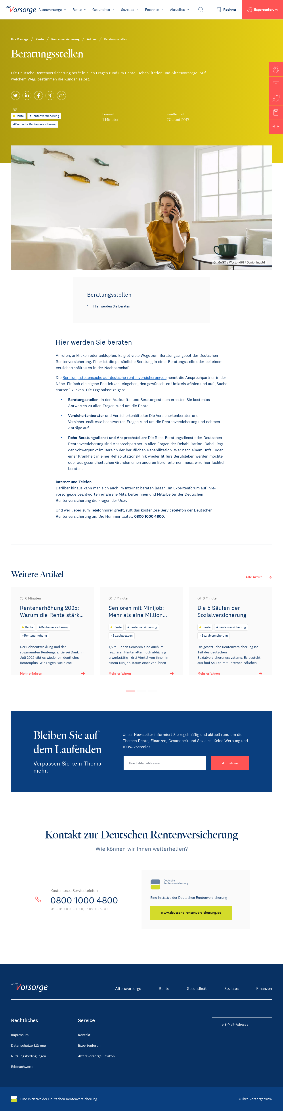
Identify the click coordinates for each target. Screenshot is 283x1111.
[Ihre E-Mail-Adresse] (165, 763)
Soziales (231, 988)
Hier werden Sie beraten (111, 306)
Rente (164, 988)
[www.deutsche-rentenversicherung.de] (191, 913)
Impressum (20, 1035)
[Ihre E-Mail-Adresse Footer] (242, 1024)
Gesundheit (197, 988)
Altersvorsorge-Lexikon (96, 1056)
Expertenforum (89, 1045)
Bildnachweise (22, 1067)
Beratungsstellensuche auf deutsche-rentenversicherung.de (114, 377)
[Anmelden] (230, 763)
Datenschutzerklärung (28, 1045)
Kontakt (84, 1035)
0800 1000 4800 (84, 900)
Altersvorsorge (128, 988)
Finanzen (264, 988)
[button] (276, 69)
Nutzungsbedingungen (28, 1056)
